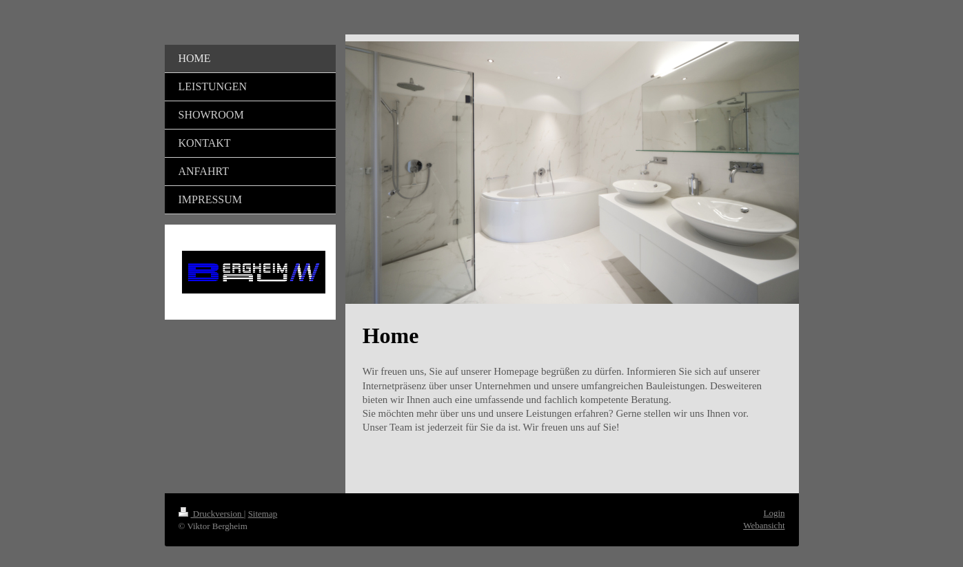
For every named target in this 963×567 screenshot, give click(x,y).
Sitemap (263, 513)
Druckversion (211, 513)
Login (773, 513)
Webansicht (763, 525)
